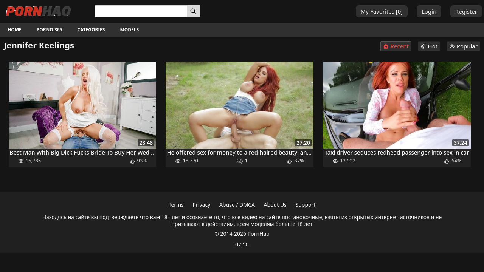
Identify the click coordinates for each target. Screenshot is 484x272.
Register (466, 11)
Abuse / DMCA (237, 204)
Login (429, 11)
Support (306, 204)
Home (15, 29)
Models (129, 29)
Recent (396, 46)
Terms (176, 204)
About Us (275, 204)
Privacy (202, 204)
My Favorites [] (382, 11)
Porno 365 (49, 29)
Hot (429, 46)
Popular (463, 46)
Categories (91, 29)
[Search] (193, 11)
